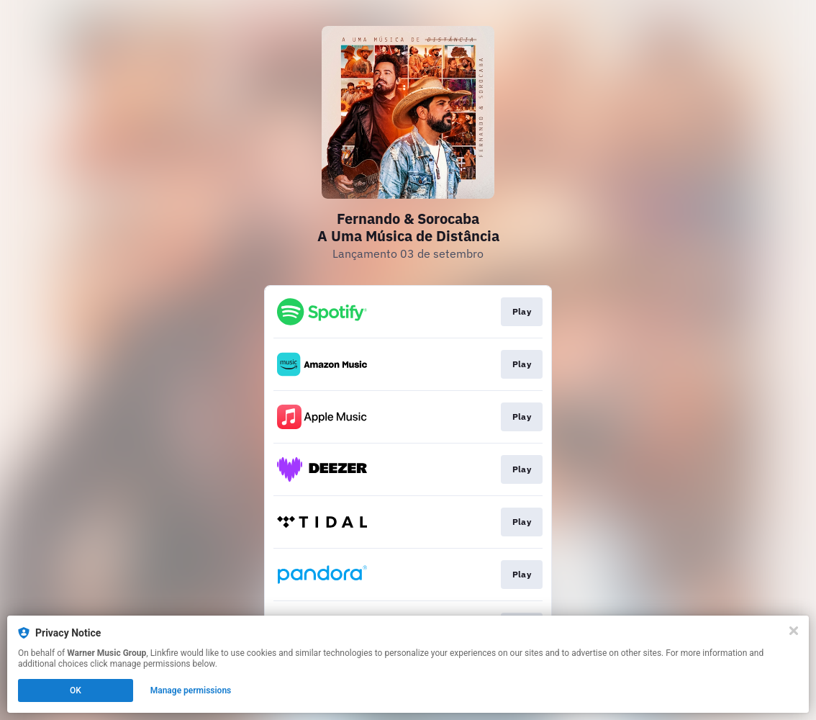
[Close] (793, 630)
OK (75, 690)
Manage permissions (191, 690)
